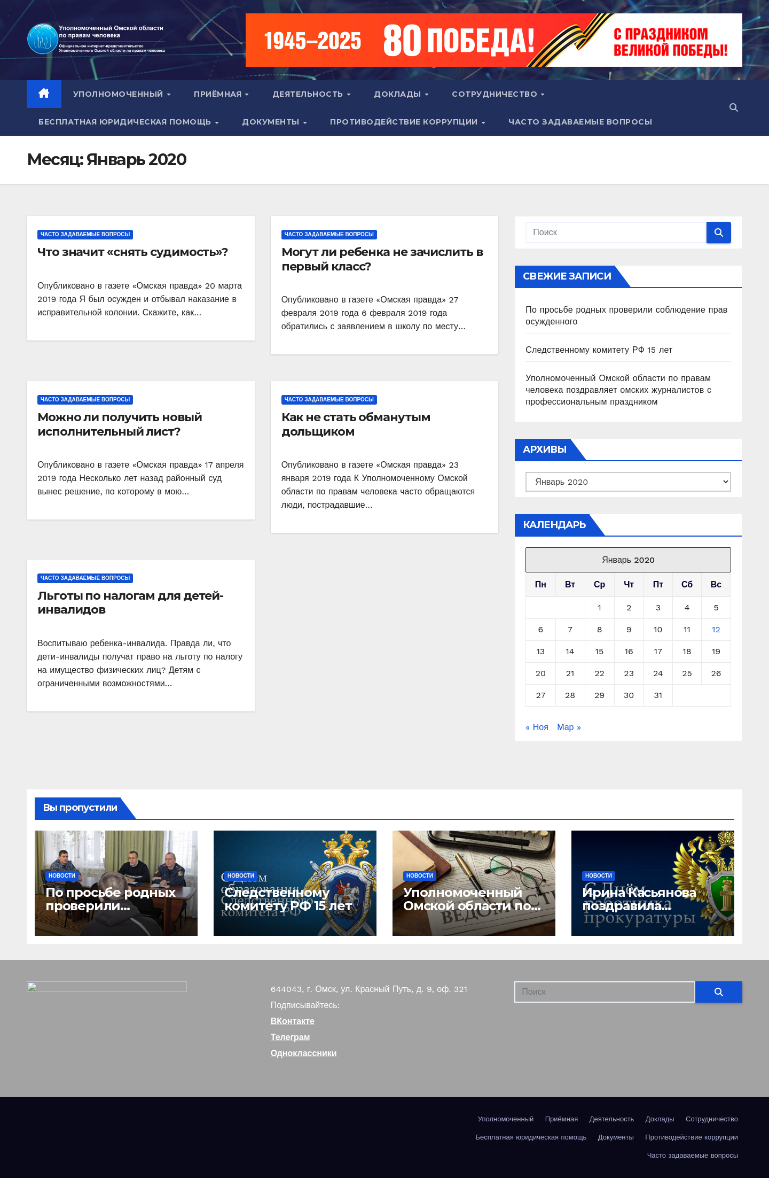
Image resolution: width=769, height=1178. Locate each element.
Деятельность (309, 94)
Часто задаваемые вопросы (580, 122)
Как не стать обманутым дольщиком (355, 424)
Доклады (398, 94)
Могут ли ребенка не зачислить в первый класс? (382, 259)
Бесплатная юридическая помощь (126, 122)
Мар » (569, 727)
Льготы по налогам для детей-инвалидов (130, 602)
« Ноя (536, 727)
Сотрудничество (496, 94)
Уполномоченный (119, 94)
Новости (62, 876)
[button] (733, 108)
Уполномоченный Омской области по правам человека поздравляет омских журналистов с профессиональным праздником (618, 390)
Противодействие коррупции (405, 122)
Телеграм (290, 1037)
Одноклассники (304, 1053)
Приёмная (219, 94)
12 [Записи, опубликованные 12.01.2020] (716, 629)
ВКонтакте (293, 1021)
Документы (272, 122)
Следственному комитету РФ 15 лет (598, 350)
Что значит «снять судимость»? (132, 252)
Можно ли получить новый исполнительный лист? (119, 424)
